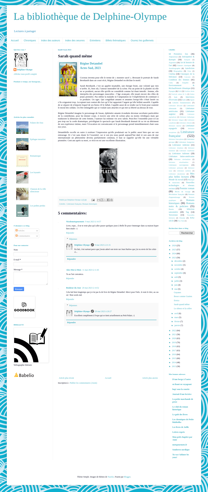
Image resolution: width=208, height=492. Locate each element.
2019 (174, 342)
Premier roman (187, 188)
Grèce (192, 94)
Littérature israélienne (186, 151)
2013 (174, 366)
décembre (178, 261)
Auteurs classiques (184, 65)
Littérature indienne (181, 145)
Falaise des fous (36, 123)
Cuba (171, 83)
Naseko (111, 477)
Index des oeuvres (75, 40)
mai (176, 289)
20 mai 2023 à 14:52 (90, 288)
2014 (174, 362)
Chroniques (30, 40)
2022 (174, 330)
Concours (187, 77)
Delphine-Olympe (82, 245)
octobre (177, 269)
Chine (189, 71)
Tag (187, 212)
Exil (179, 91)
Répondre (70, 233)
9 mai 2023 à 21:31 (103, 245)
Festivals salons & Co (179, 94)
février (177, 321)
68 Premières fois (178, 54)
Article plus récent (66, 378)
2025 (174, 249)
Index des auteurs (50, 40)
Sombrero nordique (181, 449)
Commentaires (23, 236)
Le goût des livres (180, 414)
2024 (174, 253)
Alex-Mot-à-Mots (73, 270)
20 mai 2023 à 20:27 (103, 311)
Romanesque (35, 156)
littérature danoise (175, 126)
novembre (178, 265)
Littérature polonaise (176, 168)
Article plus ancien (150, 378)
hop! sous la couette (180, 389)
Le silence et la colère (183, 308)
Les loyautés (35, 172)
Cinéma (172, 74)
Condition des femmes (179, 80)
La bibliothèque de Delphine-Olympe (90, 16)
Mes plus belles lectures (181, 175)
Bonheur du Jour (73, 288)
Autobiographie (174, 68)
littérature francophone (176, 139)
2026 (174, 245)
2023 (174, 257)
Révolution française (176, 194)
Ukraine (182, 218)
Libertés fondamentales (181, 103)
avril (176, 313)
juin (176, 285)
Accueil (15, 40)
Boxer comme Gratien (183, 296)
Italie (184, 100)
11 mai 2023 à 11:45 (90, 270)
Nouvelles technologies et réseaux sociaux (181, 185)
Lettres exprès (178, 432)
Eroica (176, 300)
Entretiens (95, 40)
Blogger (127, 477)
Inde (175, 97)
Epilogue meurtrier (38, 139)
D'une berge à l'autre (181, 379)
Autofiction (189, 68)
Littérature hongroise (186, 142)
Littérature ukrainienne (177, 174)
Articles (20, 230)
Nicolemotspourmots (75, 221)
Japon (192, 100)
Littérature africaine (175, 106)
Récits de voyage (182, 192)
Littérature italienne (180, 153)
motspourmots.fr (179, 445)
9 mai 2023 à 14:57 (93, 221)
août (176, 277)
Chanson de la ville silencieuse (38, 190)
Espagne (172, 91)
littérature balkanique (187, 117)
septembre (178, 273)
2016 (174, 354)
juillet (177, 281)
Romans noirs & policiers (181, 205)
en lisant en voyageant (182, 384)
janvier (177, 325)
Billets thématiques (116, 40)
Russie (171, 209)
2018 (174, 346)
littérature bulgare (178, 120)
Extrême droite (189, 91)
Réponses (73, 239)
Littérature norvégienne (178, 165)
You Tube (181, 221)
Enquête (185, 83)
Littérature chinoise (185, 123)
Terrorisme (173, 215)
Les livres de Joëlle (180, 427)
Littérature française (74, 204)
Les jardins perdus (37, 206)
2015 (174, 358)
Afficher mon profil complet (25, 74)
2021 (174, 334)
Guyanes (177, 292)
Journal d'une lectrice (181, 394)
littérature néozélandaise (178, 162)
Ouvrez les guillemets (142, 40)
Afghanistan (173, 57)
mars (176, 317)
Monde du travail (176, 179)
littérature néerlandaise (182, 159)
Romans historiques (90, 204)
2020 (174, 338)
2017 (174, 350)
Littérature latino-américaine (181, 156)
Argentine (172, 62)
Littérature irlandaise (176, 148)
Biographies (178, 71)
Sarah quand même (182, 304)
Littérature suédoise (184, 171)
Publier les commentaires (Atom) (83, 383)
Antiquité (187, 60)
